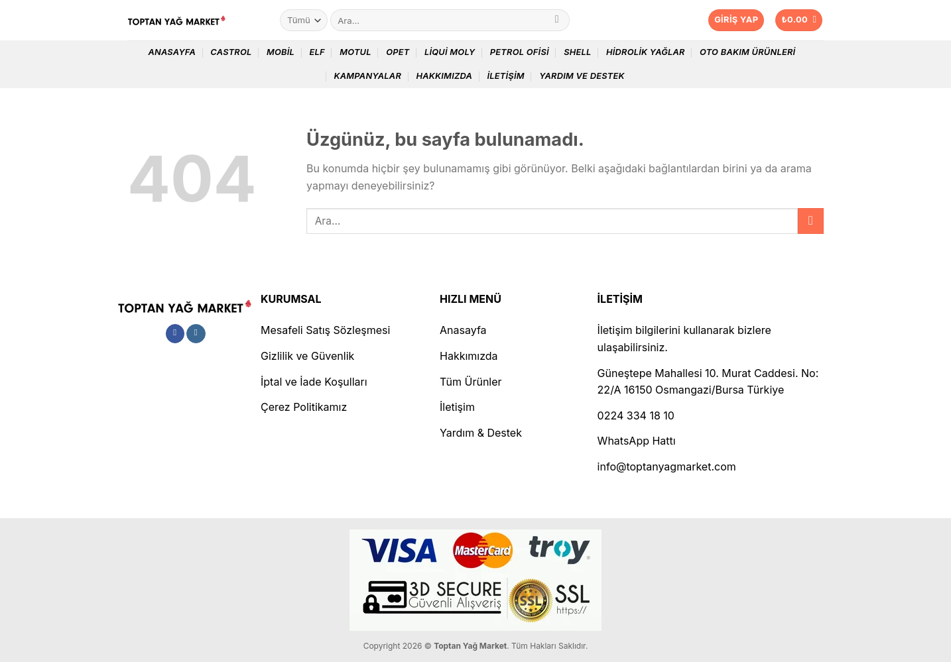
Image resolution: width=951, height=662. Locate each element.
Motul (355, 52)
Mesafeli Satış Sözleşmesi (325, 330)
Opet (397, 52)
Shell (577, 52)
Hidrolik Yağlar (645, 52)
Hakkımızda (444, 76)
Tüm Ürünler (471, 381)
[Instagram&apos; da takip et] (196, 334)
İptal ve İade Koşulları (314, 381)
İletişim (505, 76)
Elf (316, 52)
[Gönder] (557, 20)
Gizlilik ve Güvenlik (307, 355)
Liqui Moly (450, 52)
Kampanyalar (367, 76)
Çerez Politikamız (304, 407)
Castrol (230, 52)
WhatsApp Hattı (637, 440)
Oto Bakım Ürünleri (747, 52)
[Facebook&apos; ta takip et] (175, 334)
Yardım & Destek (481, 432)
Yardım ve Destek (582, 76)
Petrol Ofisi (519, 52)
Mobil (280, 52)
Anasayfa (172, 52)
